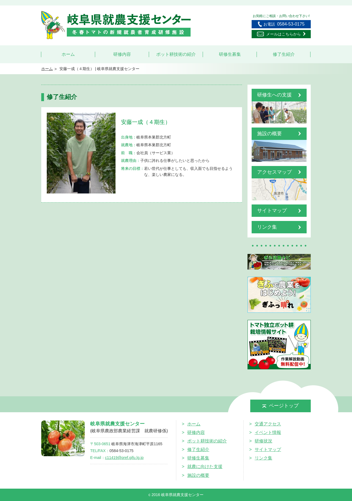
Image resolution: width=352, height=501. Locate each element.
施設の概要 (198, 475)
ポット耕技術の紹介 (176, 54)
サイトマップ (268, 449)
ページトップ (280, 405)
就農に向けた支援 (204, 466)
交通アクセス (268, 424)
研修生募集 (230, 54)
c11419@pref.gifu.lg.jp (124, 457)
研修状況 (263, 441)
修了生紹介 (284, 54)
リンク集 (263, 458)
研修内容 (122, 54)
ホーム (68, 54)
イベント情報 (268, 432)
